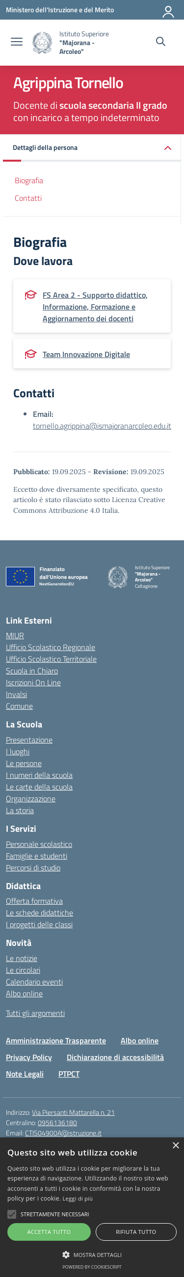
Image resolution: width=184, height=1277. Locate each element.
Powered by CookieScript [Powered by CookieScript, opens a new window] (91, 1267)
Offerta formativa (34, 901)
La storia (20, 810)
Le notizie (21, 958)
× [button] (175, 1146)
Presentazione (29, 740)
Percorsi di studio (33, 867)
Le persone (24, 763)
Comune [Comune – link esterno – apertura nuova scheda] (19, 706)
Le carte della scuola (39, 787)
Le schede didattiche (39, 912)
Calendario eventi (34, 982)
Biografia (29, 180)
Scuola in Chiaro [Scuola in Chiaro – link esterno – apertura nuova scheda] (32, 670)
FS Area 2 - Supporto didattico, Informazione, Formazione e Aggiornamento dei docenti (95, 306)
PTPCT (68, 1074)
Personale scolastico (39, 844)
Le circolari (23, 970)
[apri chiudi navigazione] (17, 42)
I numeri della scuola (39, 775)
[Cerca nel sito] (160, 42)
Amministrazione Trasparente (56, 1040)
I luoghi (17, 751)
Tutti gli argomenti (35, 1013)
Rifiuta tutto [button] (136, 1231)
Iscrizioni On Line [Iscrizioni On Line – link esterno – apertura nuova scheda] (33, 682)
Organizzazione (30, 798)
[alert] (92, 1207)
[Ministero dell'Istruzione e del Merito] (60, 9)
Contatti (28, 198)
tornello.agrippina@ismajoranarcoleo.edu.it (102, 426)
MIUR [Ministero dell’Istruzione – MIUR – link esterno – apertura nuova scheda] (15, 635)
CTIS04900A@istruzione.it (63, 1133)
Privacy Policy (29, 1057)
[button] (92, 148)
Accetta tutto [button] (49, 1231)
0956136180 (57, 1122)
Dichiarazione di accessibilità (115, 1057)
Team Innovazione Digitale (86, 354)
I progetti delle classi (39, 924)
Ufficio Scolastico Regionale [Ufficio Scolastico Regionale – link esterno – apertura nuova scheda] (50, 647)
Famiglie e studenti (36, 856)
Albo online (24, 993)
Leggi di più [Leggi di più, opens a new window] (78, 1198)
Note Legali (25, 1074)
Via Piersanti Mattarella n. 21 (73, 1112)
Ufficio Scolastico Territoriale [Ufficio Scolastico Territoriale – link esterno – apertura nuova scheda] (51, 659)
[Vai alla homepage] (42, 43)
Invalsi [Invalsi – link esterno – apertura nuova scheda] (16, 694)
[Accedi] (168, 9)
